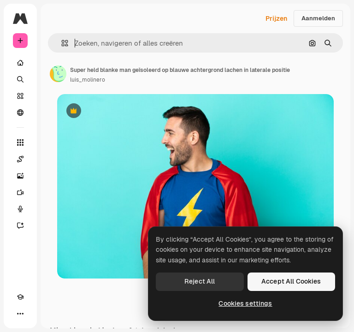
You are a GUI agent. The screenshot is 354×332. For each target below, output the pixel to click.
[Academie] (20, 297)
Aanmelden (318, 18)
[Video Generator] (20, 192)
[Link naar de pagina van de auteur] (58, 73)
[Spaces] (20, 159)
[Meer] (20, 313)
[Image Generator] (20, 175)
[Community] (20, 112)
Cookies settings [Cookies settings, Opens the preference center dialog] (245, 303)
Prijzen (276, 18)
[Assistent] (20, 225)
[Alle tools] (20, 142)
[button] (61, 43)
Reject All (199, 281)
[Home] (20, 62)
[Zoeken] (20, 79)
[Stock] (20, 96)
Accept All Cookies (291, 281)
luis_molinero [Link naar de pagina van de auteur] (87, 79)
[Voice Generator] (20, 209)
